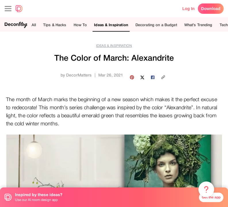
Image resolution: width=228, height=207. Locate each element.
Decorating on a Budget (156, 25)
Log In (188, 8)
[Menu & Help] (206, 189)
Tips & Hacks (54, 25)
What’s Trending (198, 25)
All (34, 25)
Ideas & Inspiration (111, 25)
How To (80, 25)
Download (211, 8)
